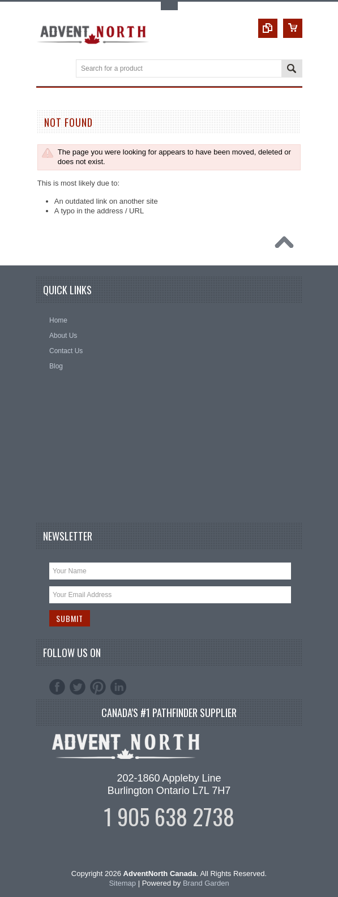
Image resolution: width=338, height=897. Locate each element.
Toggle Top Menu (169, 6)
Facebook (57, 687)
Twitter (77, 687)
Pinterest (98, 687)
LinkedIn (118, 687)
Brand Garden (206, 883)
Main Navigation (46, 69)
